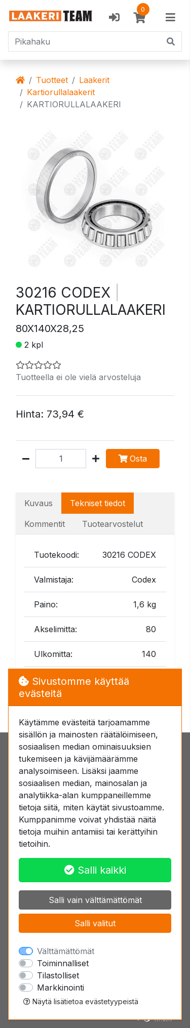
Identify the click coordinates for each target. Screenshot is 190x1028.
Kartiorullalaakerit (61, 92)
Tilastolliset (58, 975)
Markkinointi (60, 987)
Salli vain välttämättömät (95, 900)
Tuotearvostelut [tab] (112, 524)
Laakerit (94, 80)
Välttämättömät (65, 951)
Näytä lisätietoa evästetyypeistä (80, 1001)
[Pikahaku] (85, 41)
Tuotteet (52, 80)
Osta (133, 459)
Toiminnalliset (63, 963)
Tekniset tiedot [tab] (97, 503)
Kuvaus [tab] (38, 503)
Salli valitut (95, 923)
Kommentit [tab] (44, 524)
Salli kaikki (95, 870)
